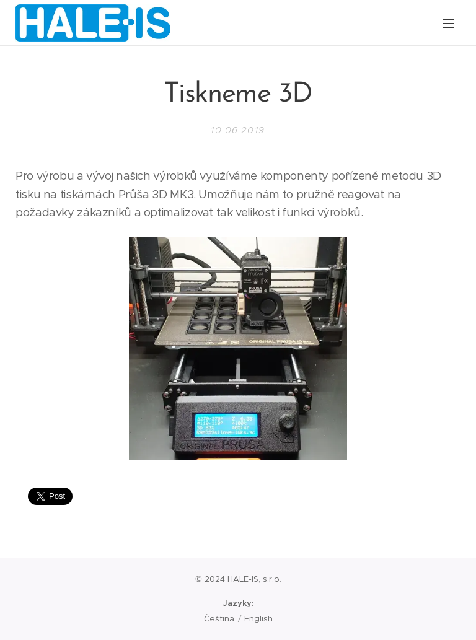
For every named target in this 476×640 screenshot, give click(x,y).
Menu (448, 23)
